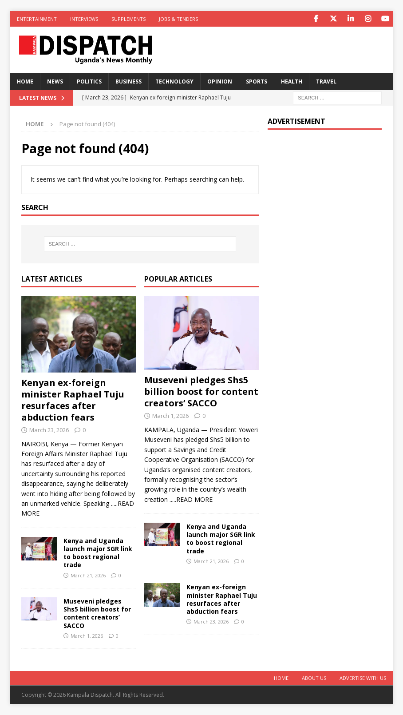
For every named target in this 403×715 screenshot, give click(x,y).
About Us (314, 678)
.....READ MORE (191, 499)
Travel (326, 81)
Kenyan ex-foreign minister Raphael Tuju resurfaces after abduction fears (72, 400)
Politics (89, 81)
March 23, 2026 (49, 430)
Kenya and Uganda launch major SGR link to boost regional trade (97, 552)
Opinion (219, 81)
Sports (256, 81)
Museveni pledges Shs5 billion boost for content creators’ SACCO (97, 613)
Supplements (128, 19)
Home (25, 81)
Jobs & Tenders (178, 19)
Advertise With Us (363, 678)
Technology (174, 81)
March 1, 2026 (87, 635)
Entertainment (37, 19)
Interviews (84, 19)
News (55, 81)
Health (291, 81)
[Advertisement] (325, 194)
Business (128, 81)
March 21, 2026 (88, 575)
